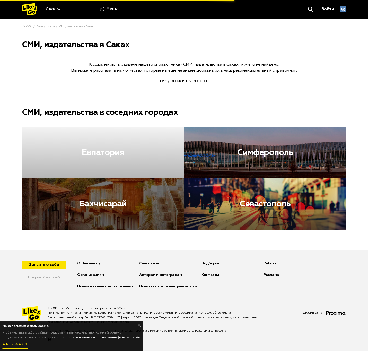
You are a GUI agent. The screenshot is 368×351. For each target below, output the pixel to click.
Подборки (210, 263)
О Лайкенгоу (88, 263)
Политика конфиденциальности (168, 286)
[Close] (139, 325)
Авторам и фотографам (160, 275)
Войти (327, 9)
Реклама (271, 275)
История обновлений (44, 277)
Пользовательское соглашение (105, 286)
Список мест (150, 263)
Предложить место (184, 81)
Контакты (210, 275)
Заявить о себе (44, 265)
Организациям (90, 275)
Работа (270, 263)
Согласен (15, 344)
